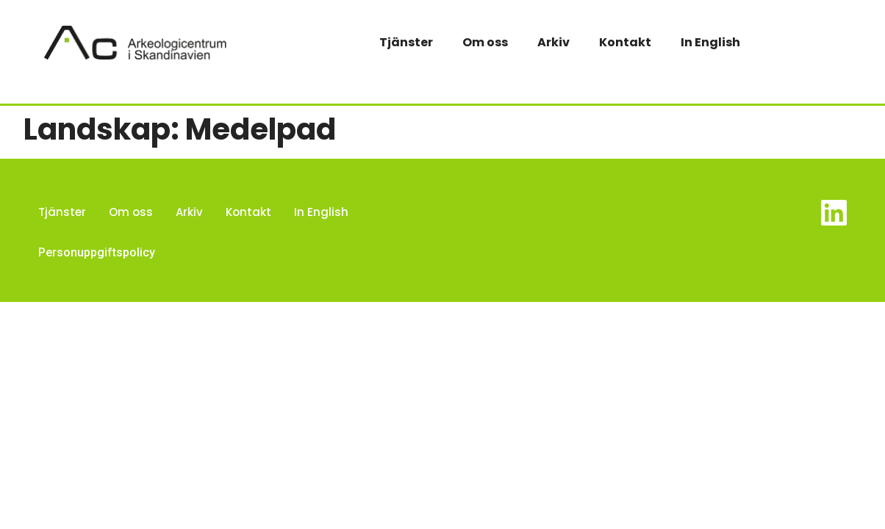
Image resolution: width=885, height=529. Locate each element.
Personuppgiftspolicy (96, 252)
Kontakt (625, 42)
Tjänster (406, 42)
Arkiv (553, 42)
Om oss (485, 42)
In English (710, 42)
